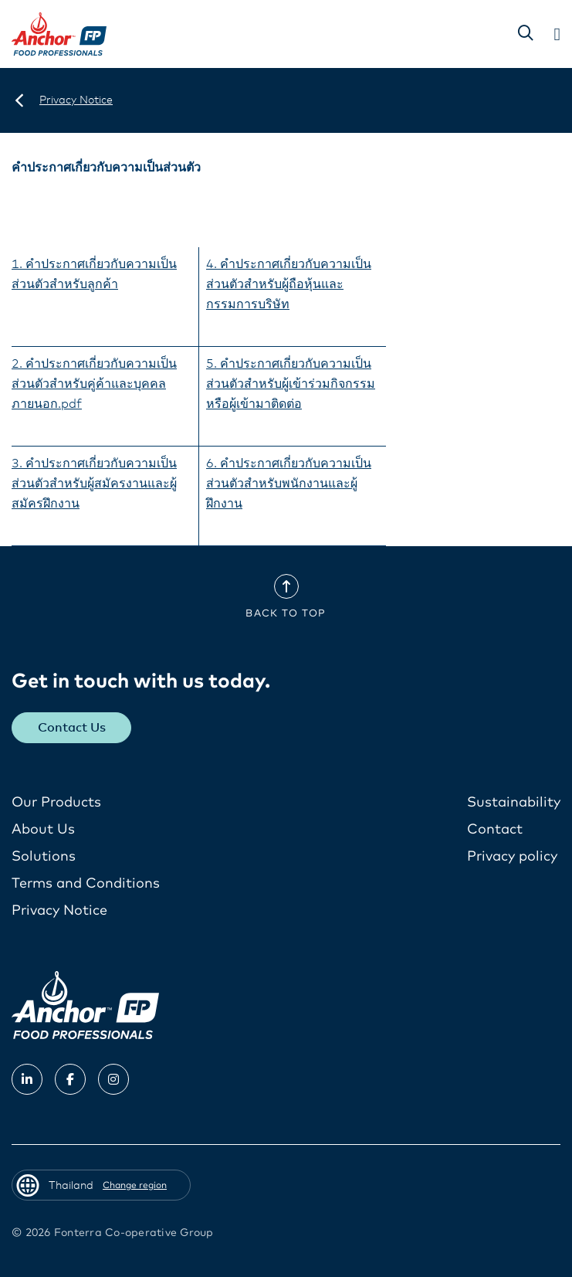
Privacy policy (512, 857)
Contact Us (72, 728)
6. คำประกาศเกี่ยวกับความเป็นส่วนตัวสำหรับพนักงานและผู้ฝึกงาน (288, 483)
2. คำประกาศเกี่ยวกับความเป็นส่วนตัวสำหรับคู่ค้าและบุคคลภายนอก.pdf (94, 384)
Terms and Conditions (86, 884)
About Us (43, 830)
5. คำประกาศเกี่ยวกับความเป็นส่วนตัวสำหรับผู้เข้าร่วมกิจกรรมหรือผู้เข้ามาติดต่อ (290, 384)
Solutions (44, 857)
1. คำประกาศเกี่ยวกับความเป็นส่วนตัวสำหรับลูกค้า (94, 274)
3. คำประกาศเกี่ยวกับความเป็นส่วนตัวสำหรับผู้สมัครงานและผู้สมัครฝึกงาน (94, 483)
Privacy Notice (59, 911)
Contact (495, 830)
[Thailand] (19, 100)
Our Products (56, 803)
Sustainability (513, 803)
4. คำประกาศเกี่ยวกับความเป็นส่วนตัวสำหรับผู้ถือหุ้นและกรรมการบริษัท (288, 284)
